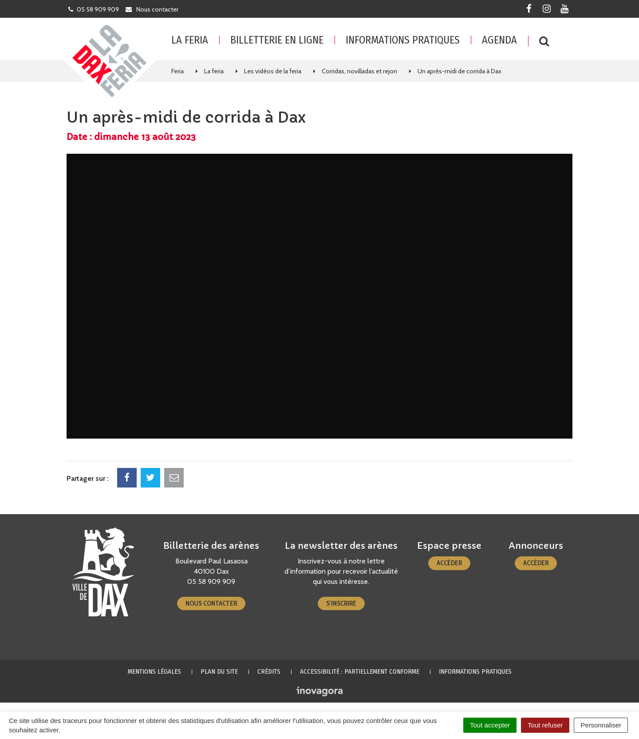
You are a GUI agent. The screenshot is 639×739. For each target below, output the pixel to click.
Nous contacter (211, 603)
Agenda (499, 40)
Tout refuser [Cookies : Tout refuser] (545, 725)
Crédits (268, 671)
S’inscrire (341, 603)
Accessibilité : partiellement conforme (359, 671)
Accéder (449, 563)
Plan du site (219, 671)
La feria (189, 40)
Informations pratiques (403, 40)
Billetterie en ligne (276, 40)
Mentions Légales (154, 671)
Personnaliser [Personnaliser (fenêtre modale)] (600, 725)
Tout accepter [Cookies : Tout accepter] (490, 725)
